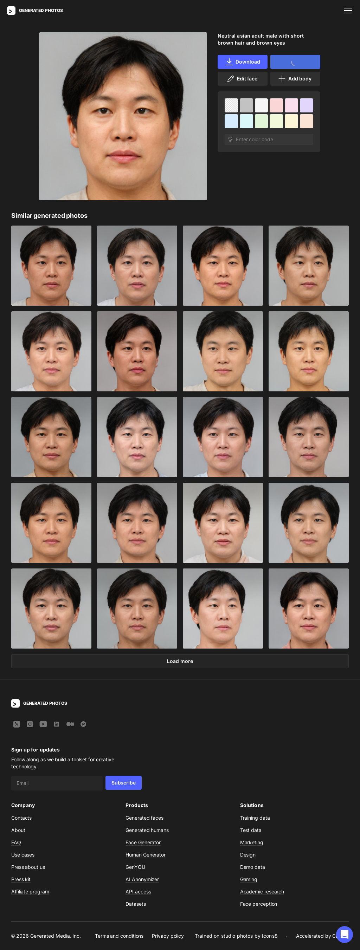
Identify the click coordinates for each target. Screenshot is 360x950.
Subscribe (123, 783)
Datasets (136, 904)
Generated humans (147, 830)
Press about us (28, 867)
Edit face (241, 78)
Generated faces (144, 818)
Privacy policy (168, 936)
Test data (251, 830)
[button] (344, 934)
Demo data (252, 867)
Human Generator (146, 855)
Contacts (21, 818)
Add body (294, 78)
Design (248, 855)
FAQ (16, 842)
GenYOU (135, 867)
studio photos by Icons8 (249, 936)
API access (138, 891)
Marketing (251, 842)
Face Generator (143, 842)
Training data (255, 818)
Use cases (22, 855)
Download (242, 62)
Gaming (249, 879)
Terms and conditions (119, 936)
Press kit (21, 879)
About (18, 830)
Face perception (258, 904)
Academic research (262, 891)
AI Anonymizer (142, 879)
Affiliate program (30, 891)
